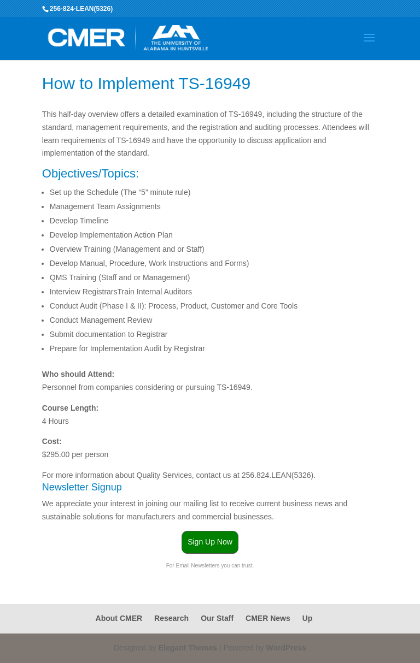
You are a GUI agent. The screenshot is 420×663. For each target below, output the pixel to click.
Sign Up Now (210, 541)
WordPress (286, 647)
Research (171, 618)
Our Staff (217, 618)
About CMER (119, 618)
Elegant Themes (188, 647)
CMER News (268, 618)
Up (307, 618)
